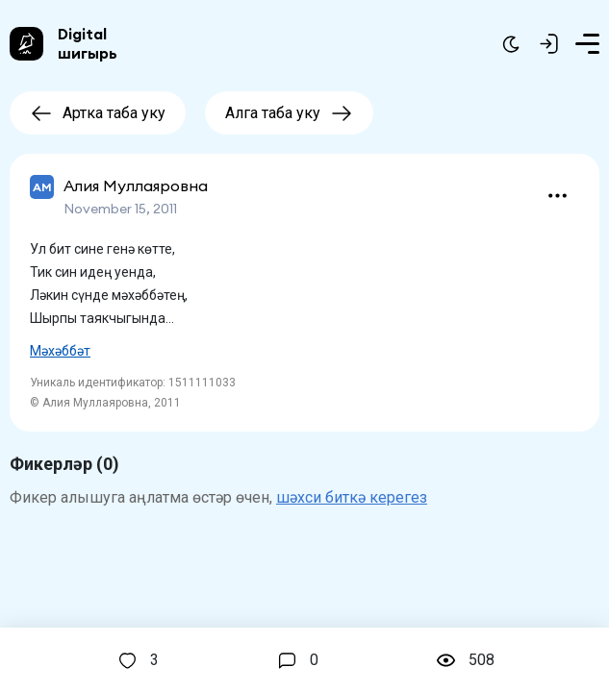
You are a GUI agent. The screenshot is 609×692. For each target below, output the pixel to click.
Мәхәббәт (60, 350)
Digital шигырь (87, 43)
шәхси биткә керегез (351, 497)
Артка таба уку (97, 113)
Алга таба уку (289, 113)
